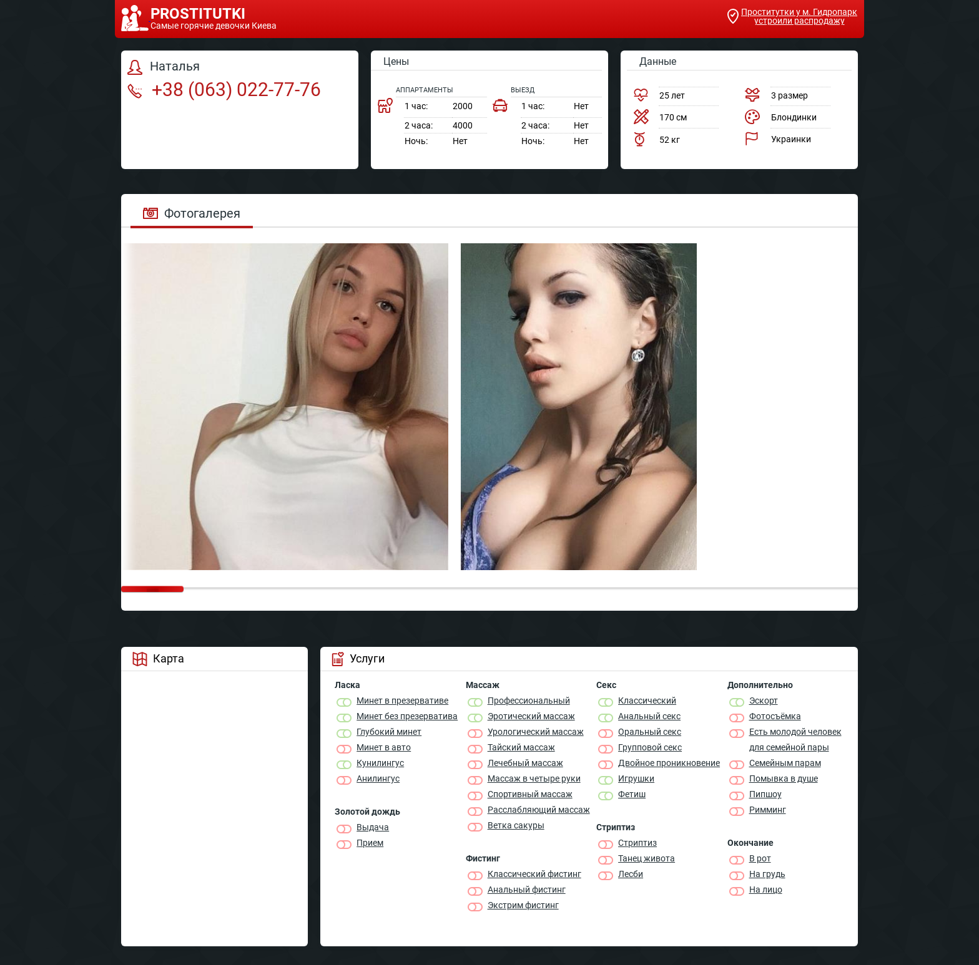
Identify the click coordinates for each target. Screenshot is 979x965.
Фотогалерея (191, 213)
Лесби (630, 874)
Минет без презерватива (407, 716)
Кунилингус (380, 763)
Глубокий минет (389, 732)
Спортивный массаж (530, 794)
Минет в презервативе (402, 701)
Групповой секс (650, 747)
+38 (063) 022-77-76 (224, 89)
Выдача (373, 827)
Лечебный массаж (525, 763)
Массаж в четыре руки (534, 778)
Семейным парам (785, 763)
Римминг (767, 810)
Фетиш (632, 794)
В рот (760, 858)
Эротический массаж (531, 716)
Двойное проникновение (669, 763)
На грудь (767, 874)
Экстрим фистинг (523, 905)
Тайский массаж (521, 747)
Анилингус (378, 778)
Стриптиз (637, 843)
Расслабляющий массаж (539, 810)
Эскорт (763, 701)
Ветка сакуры (516, 825)
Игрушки (636, 778)
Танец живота (646, 858)
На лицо (765, 890)
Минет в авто (384, 747)
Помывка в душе (783, 778)
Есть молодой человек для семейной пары (795, 739)
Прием (370, 843)
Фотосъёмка (775, 716)
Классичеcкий (647, 701)
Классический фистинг (534, 874)
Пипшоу (765, 794)
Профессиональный (529, 701)
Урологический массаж (536, 732)
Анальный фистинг (527, 890)
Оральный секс (649, 732)
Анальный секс (649, 716)
